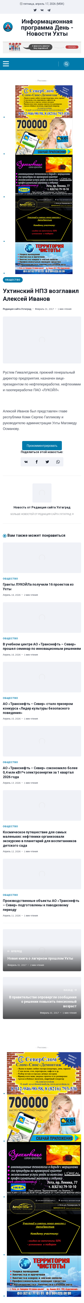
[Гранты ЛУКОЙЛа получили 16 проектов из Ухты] (42, 557)
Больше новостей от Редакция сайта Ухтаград (42, 514)
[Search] (66, 64)
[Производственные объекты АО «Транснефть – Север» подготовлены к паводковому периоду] (42, 874)
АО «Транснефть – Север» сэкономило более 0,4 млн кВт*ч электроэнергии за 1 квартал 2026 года (40, 772)
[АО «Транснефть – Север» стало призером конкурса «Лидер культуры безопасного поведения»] (42, 677)
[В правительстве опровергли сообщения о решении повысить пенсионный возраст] (42, 998)
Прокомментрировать (42, 446)
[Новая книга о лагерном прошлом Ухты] (42, 950)
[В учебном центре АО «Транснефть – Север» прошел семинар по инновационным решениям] (42, 617)
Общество (12, 279)
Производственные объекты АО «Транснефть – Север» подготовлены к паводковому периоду (41, 905)
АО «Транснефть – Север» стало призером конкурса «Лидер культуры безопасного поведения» (38, 708)
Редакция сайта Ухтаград (17, 309)
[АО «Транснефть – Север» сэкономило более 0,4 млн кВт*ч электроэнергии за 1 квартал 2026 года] (42, 741)
